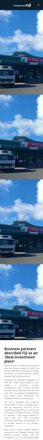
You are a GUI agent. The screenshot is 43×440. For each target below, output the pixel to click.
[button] (38, 5)
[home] (16, 5)
